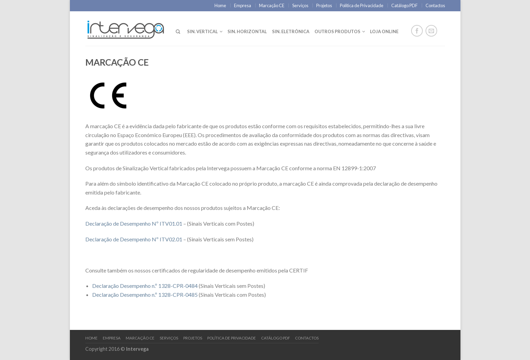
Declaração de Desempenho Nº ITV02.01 (133, 239)
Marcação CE (271, 5)
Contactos (435, 5)
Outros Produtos (337, 31)
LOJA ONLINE (384, 31)
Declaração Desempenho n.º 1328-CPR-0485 (145, 294)
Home (220, 5)
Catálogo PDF (404, 5)
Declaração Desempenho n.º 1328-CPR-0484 (145, 285)
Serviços (300, 5)
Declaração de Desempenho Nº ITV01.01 (133, 223)
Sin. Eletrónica (290, 31)
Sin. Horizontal (247, 31)
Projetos (324, 5)
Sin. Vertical (202, 31)
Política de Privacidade (361, 5)
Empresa (242, 5)
